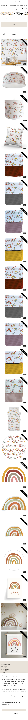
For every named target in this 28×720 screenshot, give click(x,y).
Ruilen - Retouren (4, 666)
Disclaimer (3, 672)
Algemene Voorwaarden (5, 669)
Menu (14, 24)
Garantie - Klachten (5, 667)
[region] (14, 693)
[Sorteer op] (14, 34)
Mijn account (19, 9)
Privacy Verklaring (4, 671)
